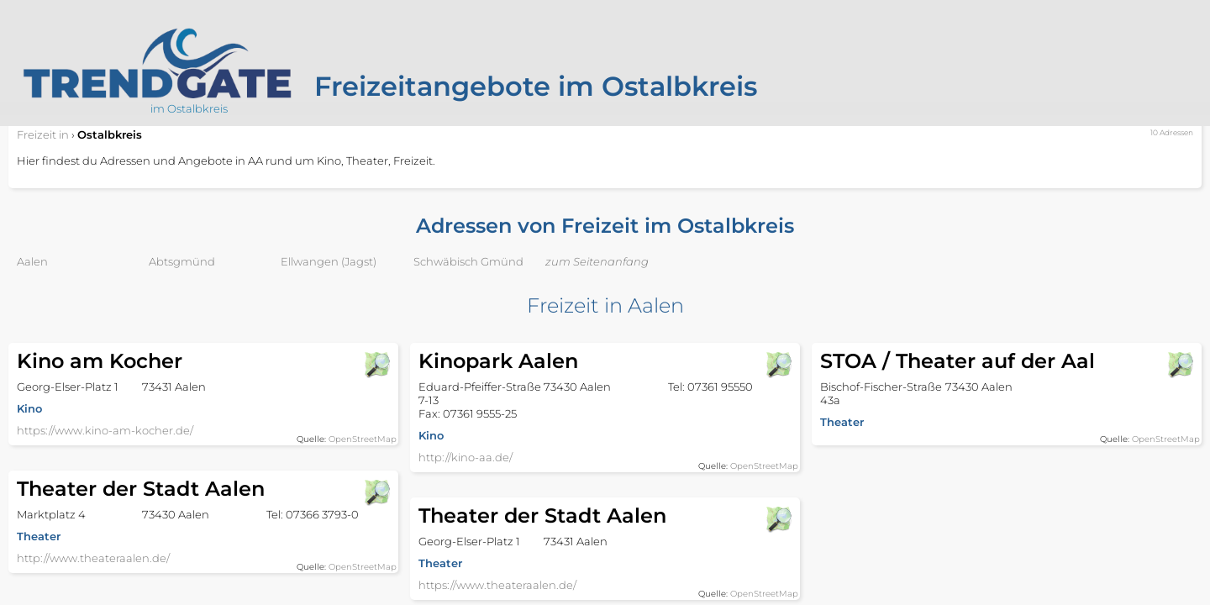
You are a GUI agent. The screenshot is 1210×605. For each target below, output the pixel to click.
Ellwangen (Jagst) (328, 261)
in (43, 134)
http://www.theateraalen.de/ (93, 558)
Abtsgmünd (182, 261)
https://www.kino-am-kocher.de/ (105, 430)
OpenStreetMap (363, 439)
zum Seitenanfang (597, 261)
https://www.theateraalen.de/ (497, 585)
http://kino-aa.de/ (465, 457)
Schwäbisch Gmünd (468, 261)
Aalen (32, 261)
